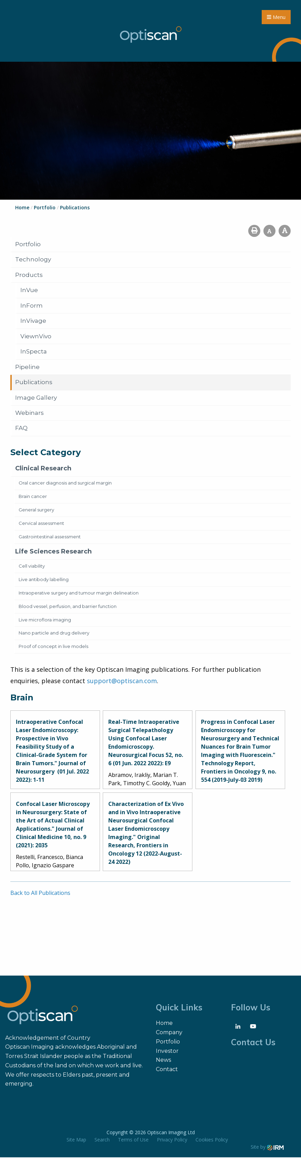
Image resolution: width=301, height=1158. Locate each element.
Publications (33, 382)
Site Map (76, 1140)
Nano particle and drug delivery (54, 634)
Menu (276, 17)
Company (169, 1033)
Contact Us (253, 1043)
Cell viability (32, 566)
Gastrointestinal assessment (50, 537)
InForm (31, 306)
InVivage (33, 321)
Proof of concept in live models (53, 647)
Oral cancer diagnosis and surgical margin (65, 483)
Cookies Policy (211, 1140)
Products (29, 275)
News (163, 1060)
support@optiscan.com (122, 681)
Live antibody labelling (44, 580)
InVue (29, 290)
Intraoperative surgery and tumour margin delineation (79, 593)
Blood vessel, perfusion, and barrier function (68, 607)
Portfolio (28, 244)
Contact (167, 1070)
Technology (33, 260)
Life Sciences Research (53, 552)
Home (164, 1023)
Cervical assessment (41, 524)
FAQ (21, 428)
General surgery (36, 510)
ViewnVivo (35, 336)
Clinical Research (43, 469)
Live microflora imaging (45, 620)
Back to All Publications (40, 893)
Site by (267, 1147)
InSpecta (33, 352)
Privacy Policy (172, 1140)
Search (102, 1140)
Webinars (29, 413)
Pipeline (27, 367)
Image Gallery (36, 398)
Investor (167, 1051)
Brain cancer (33, 497)
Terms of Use (133, 1140)
